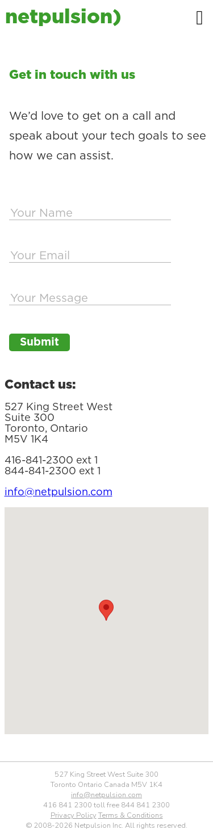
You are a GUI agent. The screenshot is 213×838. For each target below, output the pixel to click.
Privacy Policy (74, 815)
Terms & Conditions (130, 815)
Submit (39, 342)
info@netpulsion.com (58, 491)
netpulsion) (63, 16)
